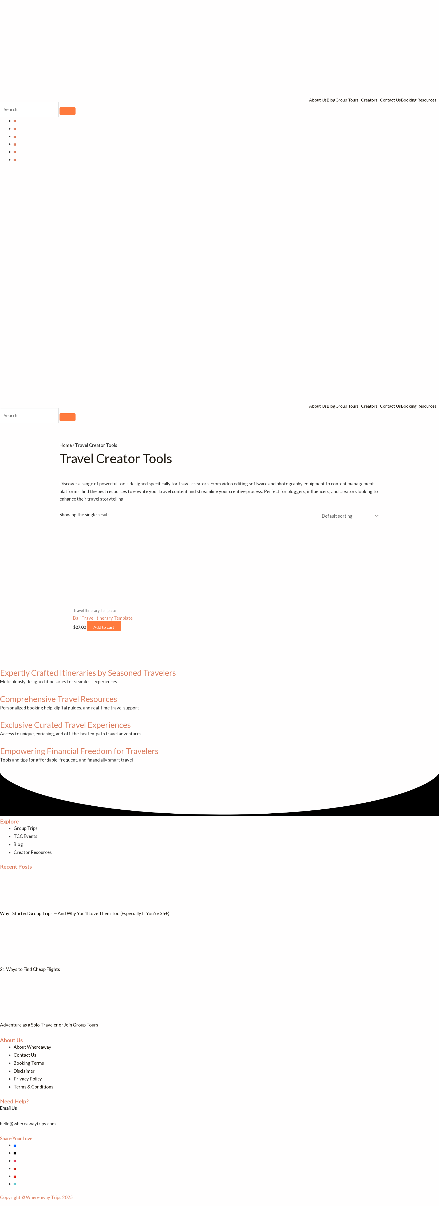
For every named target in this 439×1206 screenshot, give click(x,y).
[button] (348, 100)
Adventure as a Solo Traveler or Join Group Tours (49, 1025)
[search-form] (29, 109)
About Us (318, 100)
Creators (369, 100)
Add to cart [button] (105, 627)
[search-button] (68, 111)
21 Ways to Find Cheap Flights (30, 969)
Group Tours (346, 100)
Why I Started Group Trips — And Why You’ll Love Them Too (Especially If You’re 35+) (84, 913)
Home (66, 445)
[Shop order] (349, 516)
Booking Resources (418, 100)
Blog (331, 100)
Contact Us (390, 100)
